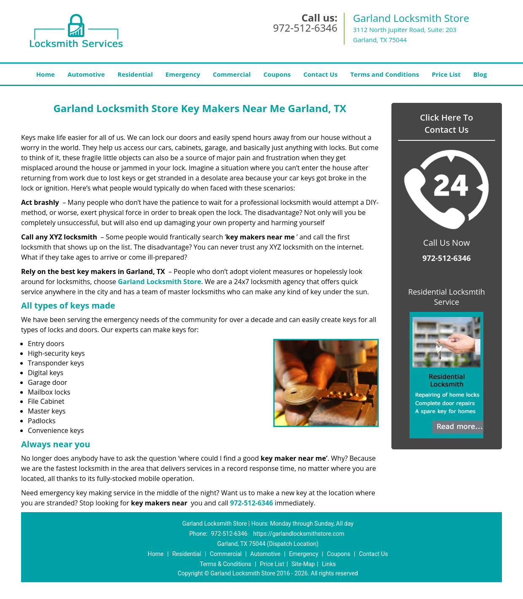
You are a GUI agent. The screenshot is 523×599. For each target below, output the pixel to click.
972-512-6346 (305, 28)
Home (45, 74)
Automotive (86, 74)
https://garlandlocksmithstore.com (298, 533)
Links (329, 564)
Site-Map (303, 564)
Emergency (182, 74)
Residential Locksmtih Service (446, 297)
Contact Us (320, 74)
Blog (480, 74)
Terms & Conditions (225, 564)
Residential (135, 74)
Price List (446, 74)
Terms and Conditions (384, 74)
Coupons (277, 74)
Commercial (232, 74)
